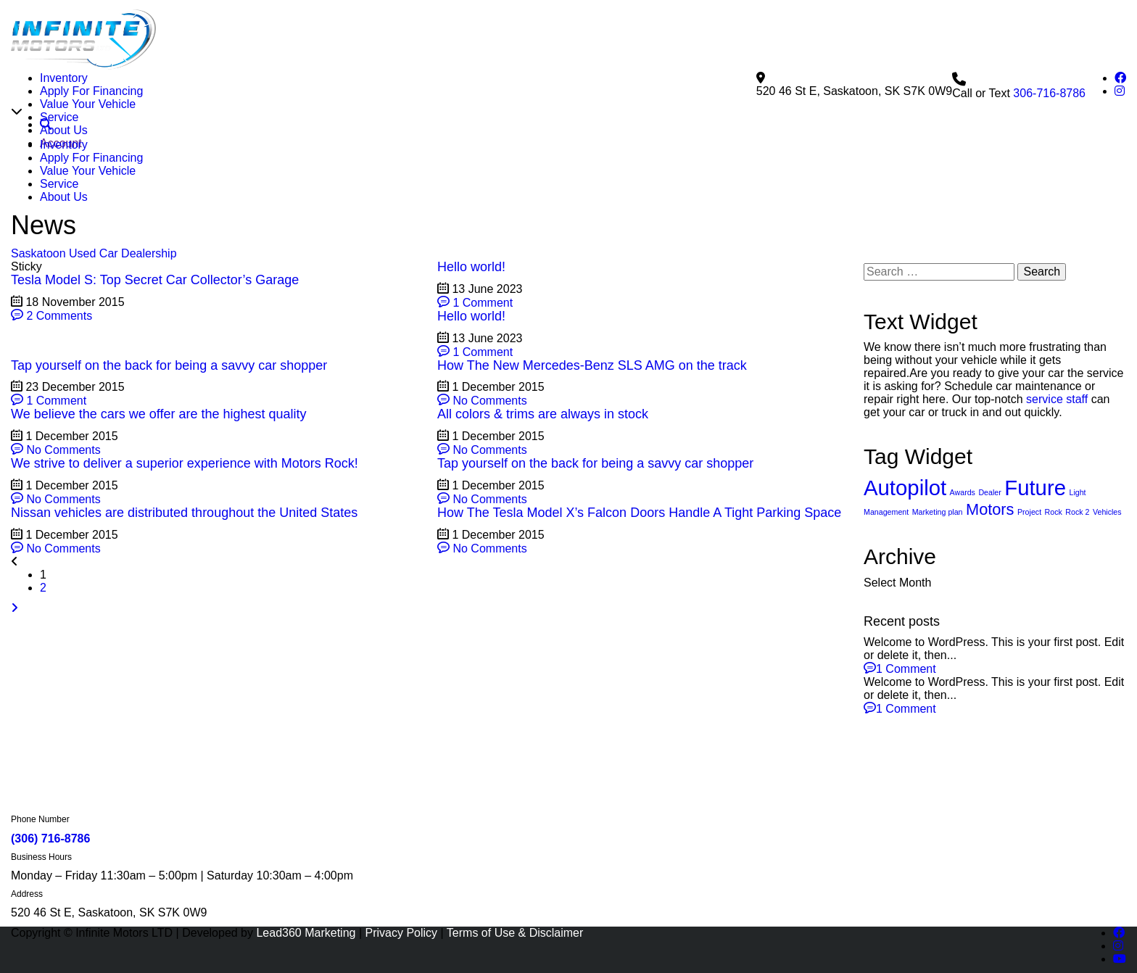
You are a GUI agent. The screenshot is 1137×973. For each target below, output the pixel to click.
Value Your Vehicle (88, 104)
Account (61, 143)
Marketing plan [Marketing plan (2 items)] (937, 597)
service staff (1057, 485)
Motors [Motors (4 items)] (990, 595)
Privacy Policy (401, 933)
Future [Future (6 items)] (1035, 573)
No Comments (482, 486)
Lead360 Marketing (305, 933)
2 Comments (51, 401)
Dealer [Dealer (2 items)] (989, 578)
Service (59, 117)
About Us (64, 130)
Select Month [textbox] (897, 668)
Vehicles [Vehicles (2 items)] (1107, 597)
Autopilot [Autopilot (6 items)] (905, 573)
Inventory (64, 78)
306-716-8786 (1049, 179)
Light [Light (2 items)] (1077, 578)
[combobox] (995, 668)
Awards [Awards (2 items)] (962, 578)
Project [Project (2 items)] (1029, 597)
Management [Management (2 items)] (886, 597)
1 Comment (475, 388)
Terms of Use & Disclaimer (515, 933)
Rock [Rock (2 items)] (1053, 597)
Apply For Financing (91, 91)
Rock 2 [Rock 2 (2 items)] (1077, 597)
